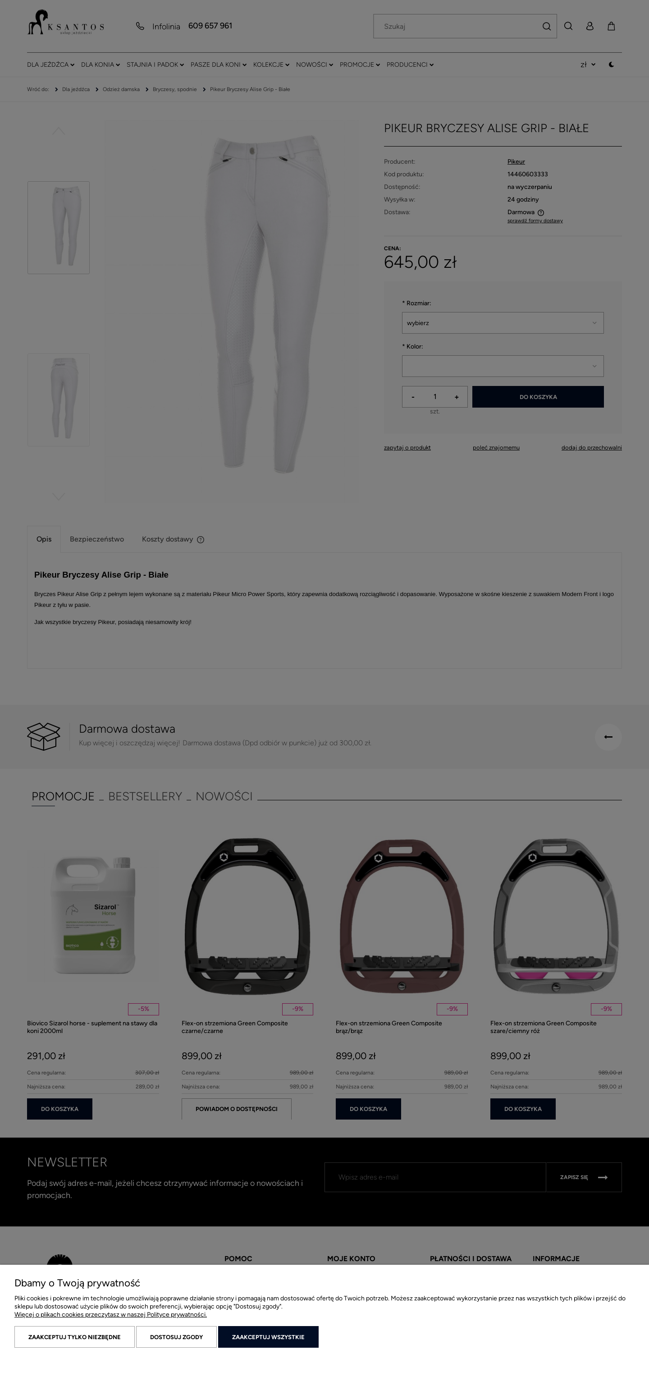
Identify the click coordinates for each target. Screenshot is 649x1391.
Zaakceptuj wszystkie (268, 1337)
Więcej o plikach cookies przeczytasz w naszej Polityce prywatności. (110, 1314)
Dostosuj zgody (176, 1337)
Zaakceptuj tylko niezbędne (74, 1337)
